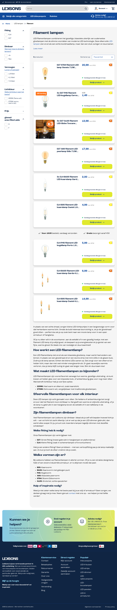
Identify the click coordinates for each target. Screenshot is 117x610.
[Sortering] (103, 57)
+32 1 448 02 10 (109, 17)
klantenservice (94, 524)
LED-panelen (85, 589)
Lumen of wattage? (12, 70)
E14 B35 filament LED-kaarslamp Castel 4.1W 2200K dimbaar (68, 300)
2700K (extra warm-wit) (13, 102)
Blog (43, 590)
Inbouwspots (86, 561)
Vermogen (14, 67)
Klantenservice (109, 2)
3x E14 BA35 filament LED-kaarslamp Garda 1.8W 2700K (67, 178)
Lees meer (38, 49)
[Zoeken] (86, 8)
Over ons (45, 576)
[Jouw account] (101, 8)
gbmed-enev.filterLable (14, 119)
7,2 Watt (11, 81)
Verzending (46, 587)
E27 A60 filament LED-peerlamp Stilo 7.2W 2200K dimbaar (67, 150)
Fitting (14, 30)
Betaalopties (46, 565)
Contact (44, 561)
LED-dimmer (85, 572)
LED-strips (85, 568)
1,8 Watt (11, 74)
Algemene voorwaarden (93, 607)
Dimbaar (14, 47)
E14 (9, 35)
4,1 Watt (11, 77)
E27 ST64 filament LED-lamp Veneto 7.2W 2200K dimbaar (68, 66)
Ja (9, 55)
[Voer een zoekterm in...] (57, 8)
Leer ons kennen (95, 2)
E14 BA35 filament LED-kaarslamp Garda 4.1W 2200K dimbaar (68, 272)
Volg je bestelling (60, 525)
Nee (9, 59)
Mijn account (66, 561)
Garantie (45, 572)
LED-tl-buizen (86, 565)
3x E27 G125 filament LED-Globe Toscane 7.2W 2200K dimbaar (67, 122)
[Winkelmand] (112, 8)
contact (72, 493)
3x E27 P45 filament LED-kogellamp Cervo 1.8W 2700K (67, 94)
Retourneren (47, 568)
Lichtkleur (14, 89)
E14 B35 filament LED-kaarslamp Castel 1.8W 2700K (68, 206)
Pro (86, 2)
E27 (9, 38)
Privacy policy (110, 607)
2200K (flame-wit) (15, 98)
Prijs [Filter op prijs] (14, 111)
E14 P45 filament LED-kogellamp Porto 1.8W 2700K (67, 244)
